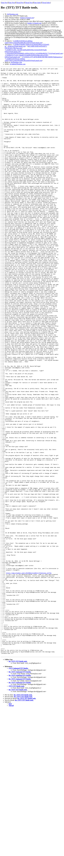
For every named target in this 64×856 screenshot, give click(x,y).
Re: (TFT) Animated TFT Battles (20, 789)
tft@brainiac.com (12, 14)
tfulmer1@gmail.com (27, 18)
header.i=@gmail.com (34, 23)
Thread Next (29, 2)
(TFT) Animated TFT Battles (18, 786)
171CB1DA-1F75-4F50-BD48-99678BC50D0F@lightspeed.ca (42, 57)
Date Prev (4, 2)
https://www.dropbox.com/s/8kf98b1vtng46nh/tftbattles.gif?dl (28, 674)
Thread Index (46, 2)
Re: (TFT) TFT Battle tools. (18, 779)
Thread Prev (20, 2)
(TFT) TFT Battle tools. (17, 803)
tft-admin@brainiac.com (17, 64)
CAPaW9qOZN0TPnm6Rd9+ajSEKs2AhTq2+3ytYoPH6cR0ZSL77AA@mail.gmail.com (34, 53)
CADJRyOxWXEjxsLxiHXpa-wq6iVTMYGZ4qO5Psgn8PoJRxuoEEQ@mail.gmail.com (23, 42)
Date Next (12, 2)
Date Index (37, 2)
